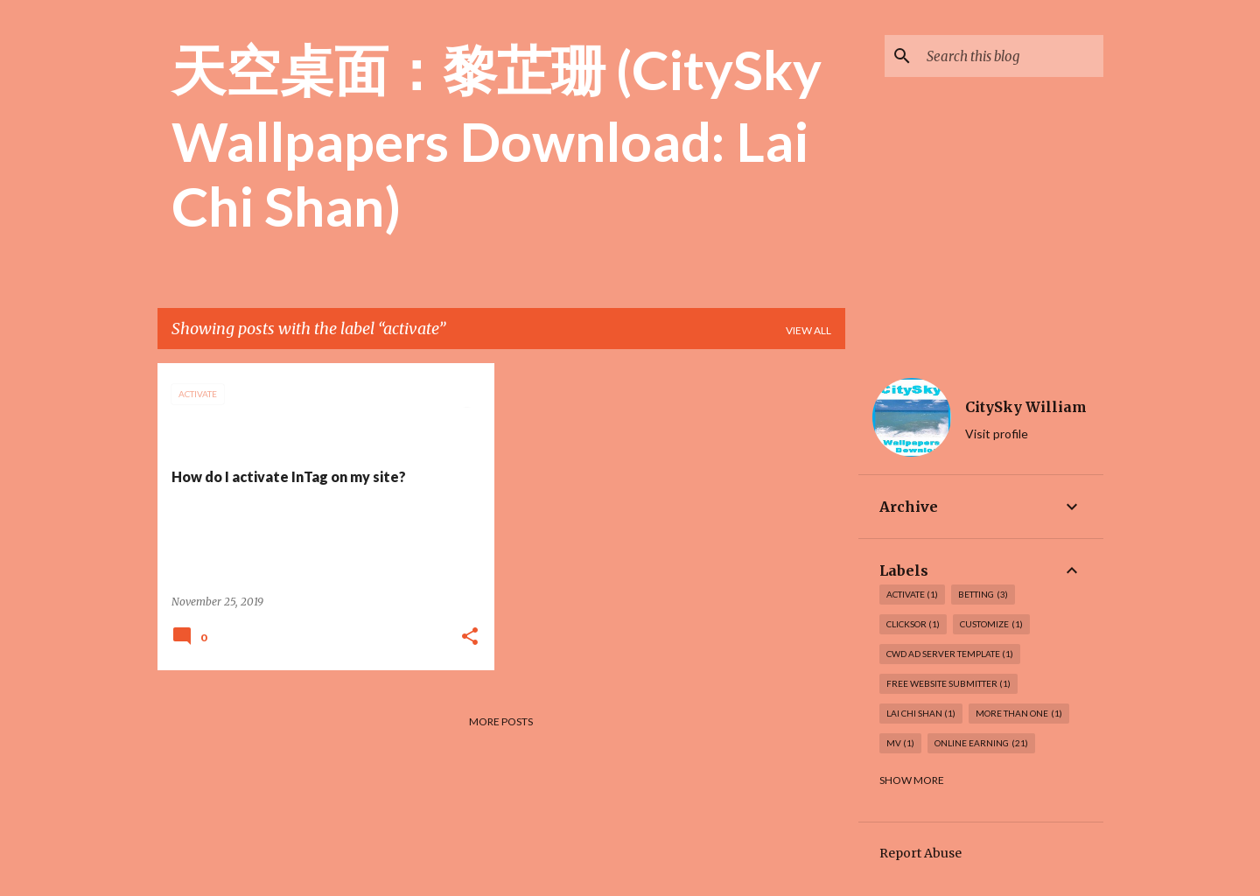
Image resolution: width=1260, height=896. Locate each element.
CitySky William (1026, 407)
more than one (1019, 713)
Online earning (981, 743)
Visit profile (996, 433)
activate (912, 594)
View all (808, 330)
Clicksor (913, 624)
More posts (501, 721)
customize (991, 624)
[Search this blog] (1011, 56)
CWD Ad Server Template (950, 654)
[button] (469, 637)
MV (900, 743)
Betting (983, 594)
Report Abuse (920, 853)
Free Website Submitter (949, 683)
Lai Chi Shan (921, 713)
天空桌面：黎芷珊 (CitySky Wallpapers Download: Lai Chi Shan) (497, 137)
